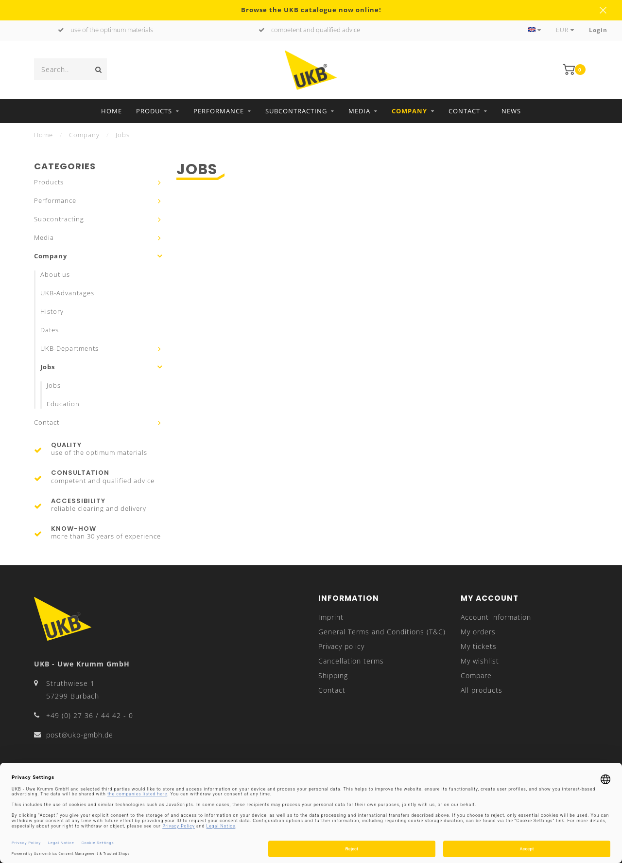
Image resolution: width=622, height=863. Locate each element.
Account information (496, 617)
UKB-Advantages (67, 293)
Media (359, 111)
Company (409, 111)
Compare (476, 675)
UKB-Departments (69, 348)
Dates (49, 330)
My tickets (479, 646)
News (511, 111)
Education (63, 404)
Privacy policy (341, 646)
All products (481, 690)
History (52, 311)
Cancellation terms (351, 660)
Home (111, 111)
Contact (464, 111)
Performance (218, 111)
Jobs (47, 367)
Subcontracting (296, 111)
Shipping (333, 675)
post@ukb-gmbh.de (79, 734)
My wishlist (480, 660)
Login (598, 30)
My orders (478, 631)
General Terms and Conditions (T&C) (382, 631)
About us (55, 274)
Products (154, 111)
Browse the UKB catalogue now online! (311, 10)
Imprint (331, 617)
